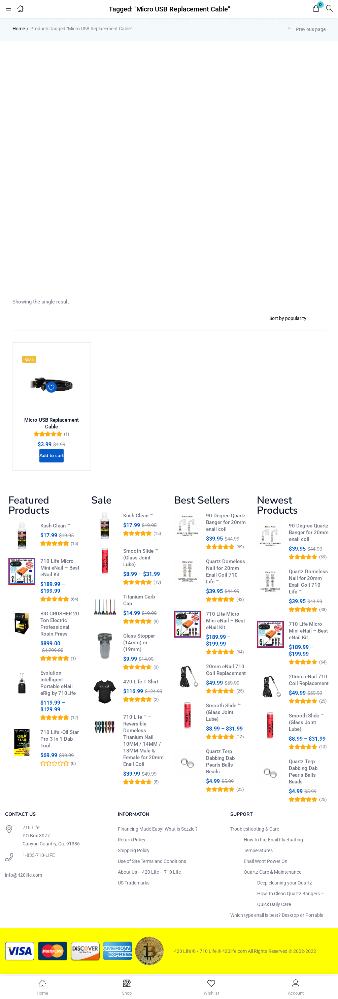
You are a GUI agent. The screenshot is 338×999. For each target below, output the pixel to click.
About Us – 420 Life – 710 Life (149, 873)
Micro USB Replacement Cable (51, 422)
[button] (316, 9)
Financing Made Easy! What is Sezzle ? (158, 830)
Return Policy (131, 841)
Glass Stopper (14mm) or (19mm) (139, 644)
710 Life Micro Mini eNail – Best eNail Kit (59, 569)
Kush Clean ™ (55, 527)
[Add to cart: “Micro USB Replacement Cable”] (51, 455)
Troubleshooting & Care (254, 830)
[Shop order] (294, 318)
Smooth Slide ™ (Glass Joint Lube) (140, 559)
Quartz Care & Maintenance (272, 873)
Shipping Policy (133, 852)
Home (18, 28)
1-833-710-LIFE (39, 857)
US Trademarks (133, 884)
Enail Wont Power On (266, 863)
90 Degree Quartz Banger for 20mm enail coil (226, 524)
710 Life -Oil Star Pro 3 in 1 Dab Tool (59, 740)
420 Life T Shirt (140, 683)
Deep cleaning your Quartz (284, 884)
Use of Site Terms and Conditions (152, 863)
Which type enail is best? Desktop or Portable (276, 917)
